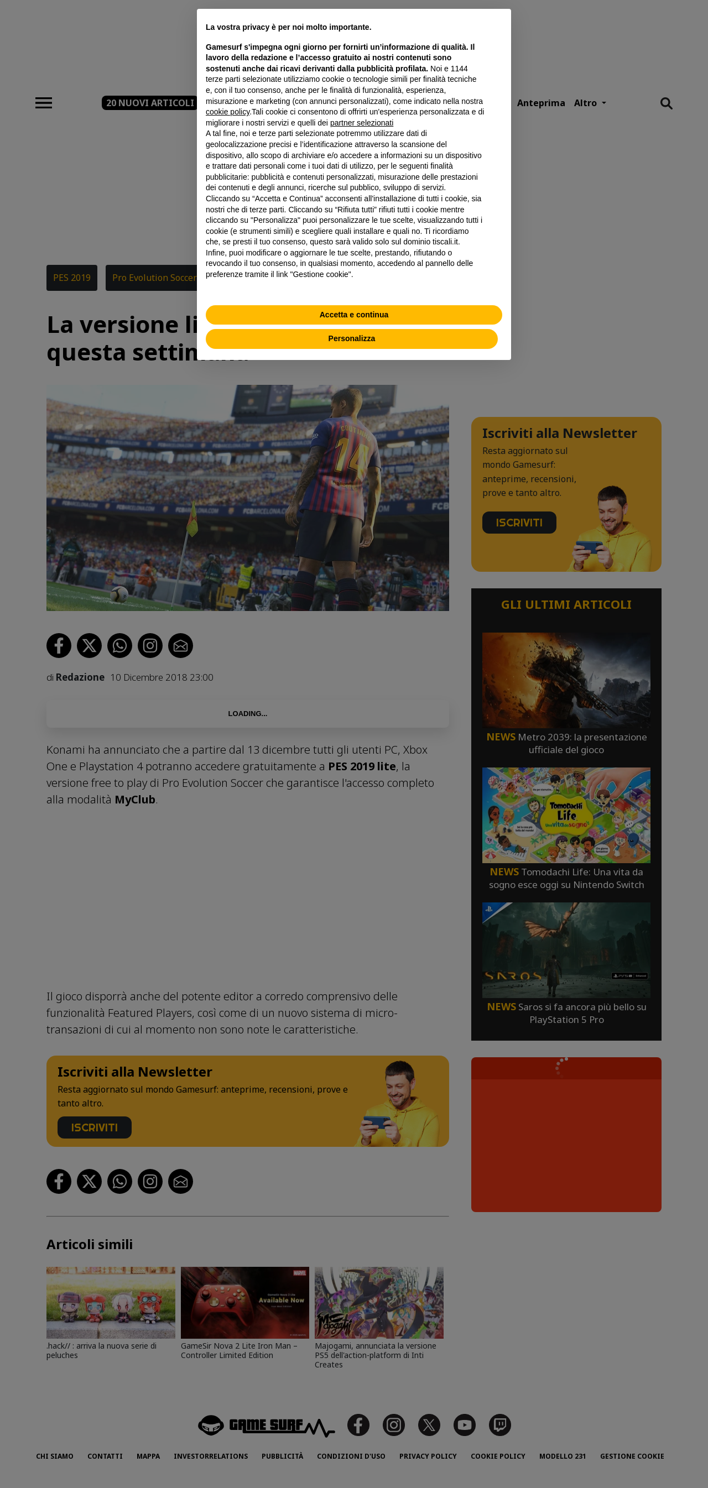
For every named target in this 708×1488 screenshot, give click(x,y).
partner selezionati (361, 122)
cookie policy (227, 111)
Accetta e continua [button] (354, 314)
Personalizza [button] (352, 338)
